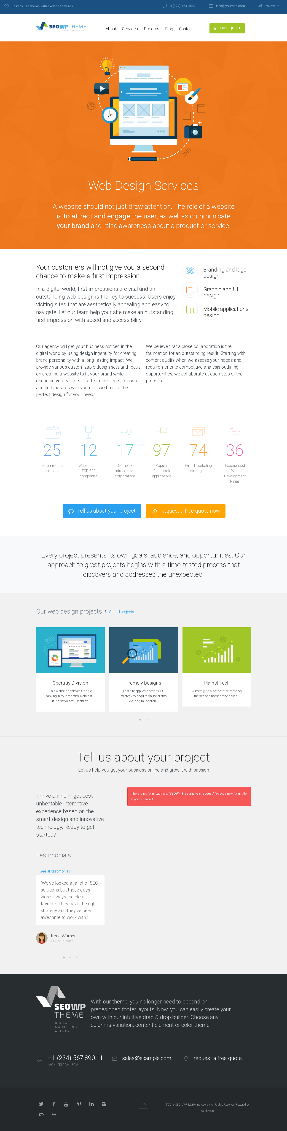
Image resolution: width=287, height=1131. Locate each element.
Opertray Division (70, 683)
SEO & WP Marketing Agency (192, 1104)
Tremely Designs (143, 683)
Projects (151, 28)
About (111, 28)
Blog (169, 28)
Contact (186, 28)
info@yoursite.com (230, 6)
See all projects (121, 612)
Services (130, 28)
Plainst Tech (217, 683)
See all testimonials (55, 871)
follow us (272, 6)
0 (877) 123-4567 (183, 6)
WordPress (207, 1110)
